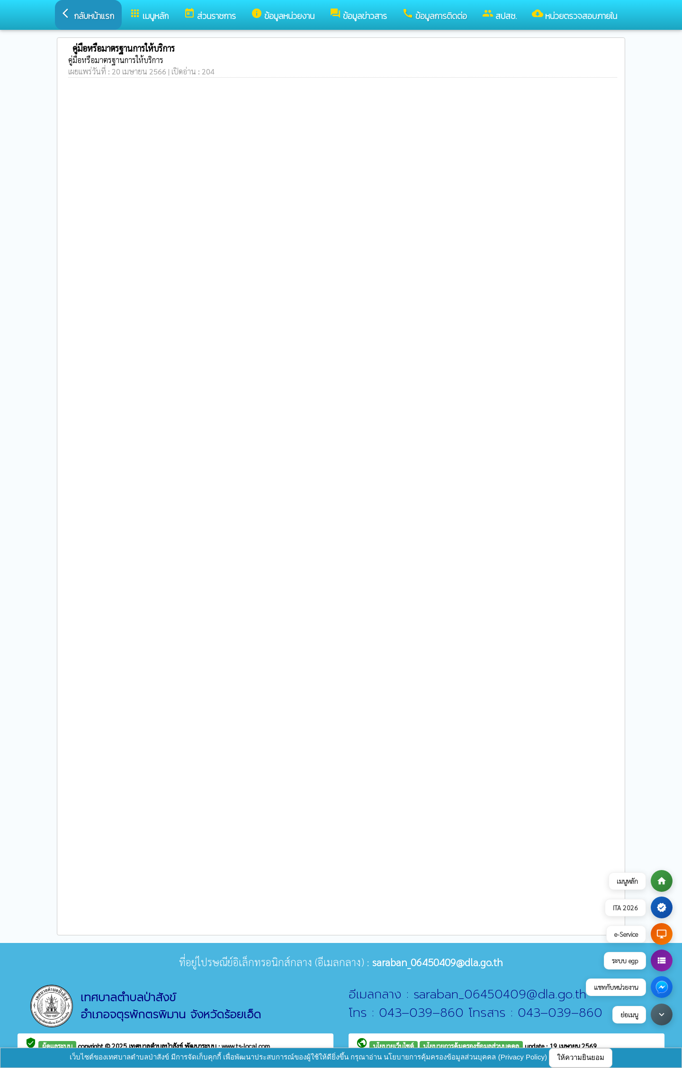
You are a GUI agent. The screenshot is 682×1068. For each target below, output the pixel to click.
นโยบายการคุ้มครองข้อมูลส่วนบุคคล (471, 1045)
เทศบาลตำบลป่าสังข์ (157, 1045)
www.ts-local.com (246, 1045)
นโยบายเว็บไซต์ (393, 1045)
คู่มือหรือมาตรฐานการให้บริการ (115, 60)
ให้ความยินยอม (580, 1057)
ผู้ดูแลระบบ (57, 1045)
